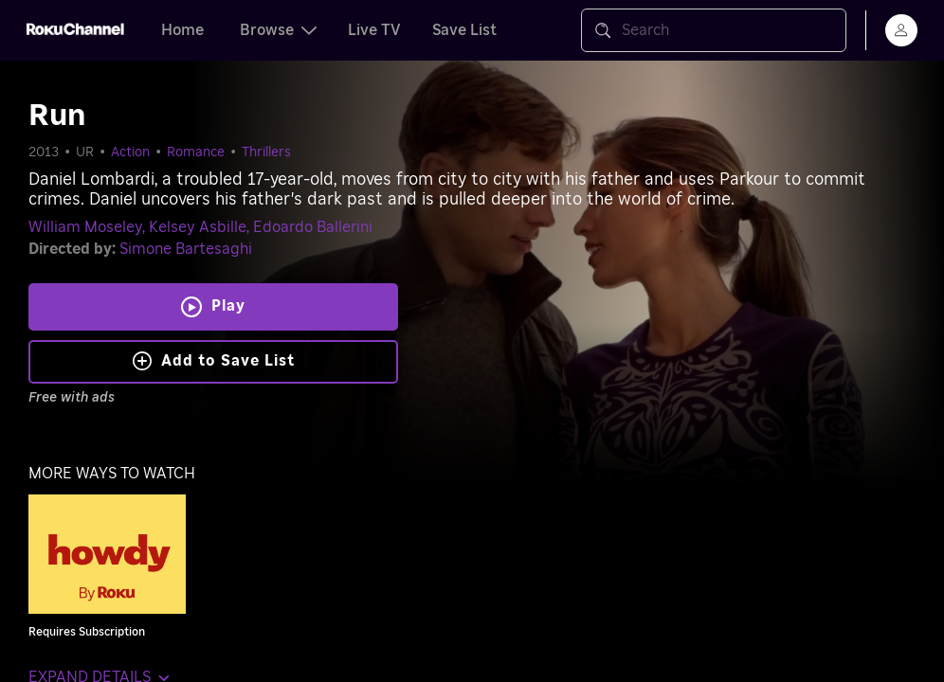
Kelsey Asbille (197, 227)
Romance (196, 152)
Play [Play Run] (228, 306)
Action (130, 152)
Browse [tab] (278, 30)
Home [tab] (182, 30)
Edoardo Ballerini (312, 227)
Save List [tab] (464, 30)
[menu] (901, 30)
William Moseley (85, 227)
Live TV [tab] (374, 30)
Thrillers (266, 152)
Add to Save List (214, 360)
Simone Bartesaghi (185, 249)
